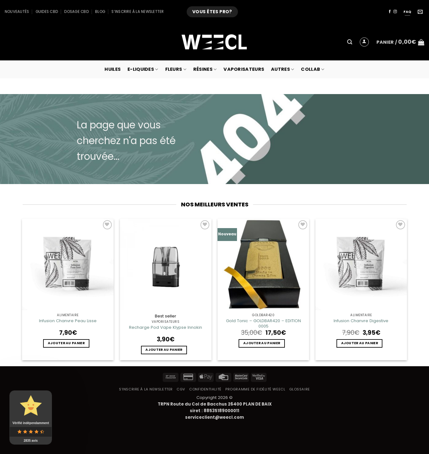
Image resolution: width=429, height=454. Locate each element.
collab (312, 69)
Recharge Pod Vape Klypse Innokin (165, 327)
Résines (205, 69)
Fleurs (175, 69)
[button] (349, 42)
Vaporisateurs (243, 69)
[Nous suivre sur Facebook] (390, 12)
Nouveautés (17, 11)
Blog (100, 11)
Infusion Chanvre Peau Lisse (68, 320)
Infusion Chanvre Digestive (361, 320)
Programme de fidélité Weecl (255, 389)
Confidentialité (205, 389)
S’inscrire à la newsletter (137, 11)
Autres (282, 69)
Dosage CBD (76, 11)
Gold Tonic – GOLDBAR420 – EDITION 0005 (263, 323)
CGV (181, 389)
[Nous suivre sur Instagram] (395, 12)
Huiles (112, 69)
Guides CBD (47, 11)
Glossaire (299, 389)
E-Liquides (142, 69)
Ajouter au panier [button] (66, 343)
